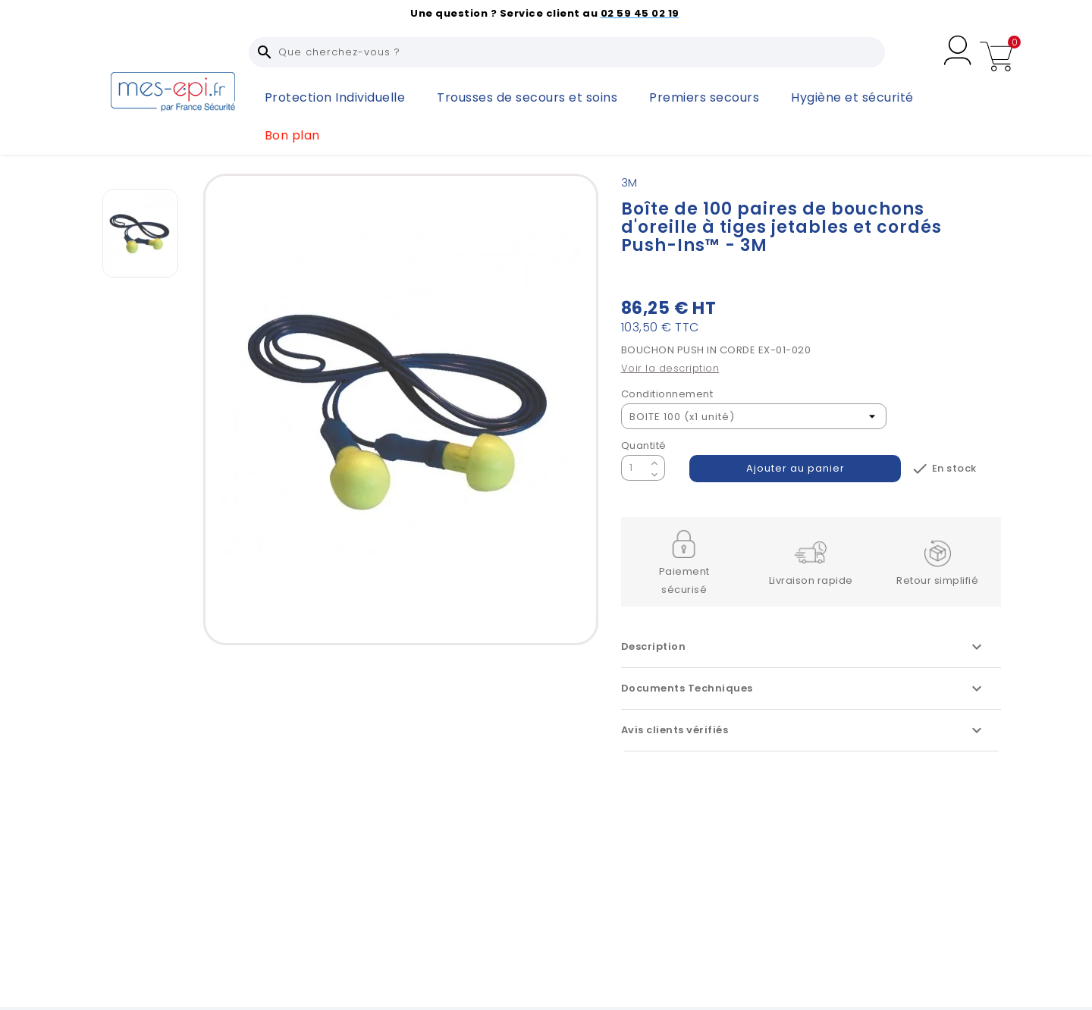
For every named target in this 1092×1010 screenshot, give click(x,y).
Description (803, 647)
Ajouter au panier (795, 468)
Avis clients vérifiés (803, 730)
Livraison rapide (811, 580)
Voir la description (670, 368)
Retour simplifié (937, 580)
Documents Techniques (803, 688)
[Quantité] (634, 468)
